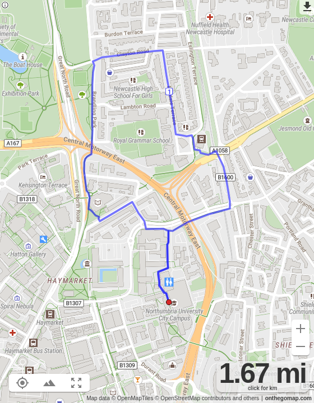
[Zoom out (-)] (301, 346)
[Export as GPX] (306, 7)
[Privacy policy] (5, 6)
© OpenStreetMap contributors (193, 398)
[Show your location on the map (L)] (22, 383)
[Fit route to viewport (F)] (76, 383)
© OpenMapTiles (133, 398)
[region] (157, 201)
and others (246, 398)
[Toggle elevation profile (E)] (49, 383)
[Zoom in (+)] (301, 329)
